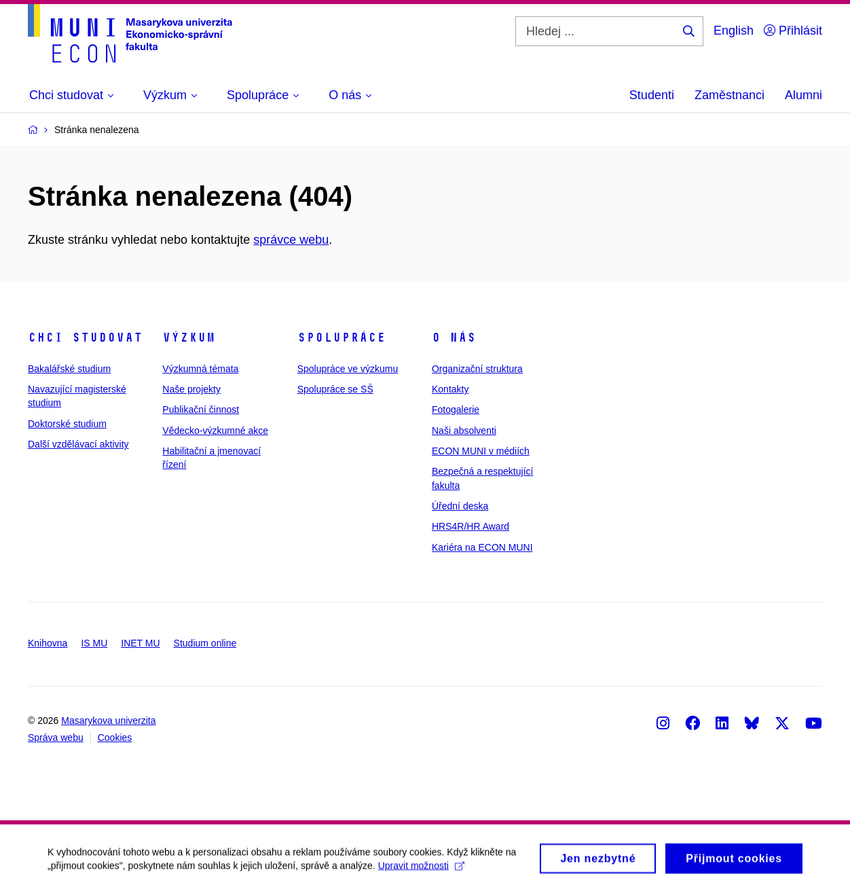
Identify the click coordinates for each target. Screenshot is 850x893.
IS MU (94, 643)
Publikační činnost (200, 409)
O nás (454, 337)
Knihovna (47, 643)
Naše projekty (191, 389)
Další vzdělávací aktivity (78, 444)
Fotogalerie (455, 409)
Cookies (115, 737)
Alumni (803, 95)
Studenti (651, 95)
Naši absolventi (464, 430)
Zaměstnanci (729, 95)
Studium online (205, 643)
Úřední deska (460, 505)
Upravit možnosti (421, 871)
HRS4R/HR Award (470, 526)
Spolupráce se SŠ (335, 389)
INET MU (140, 643)
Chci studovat (85, 337)
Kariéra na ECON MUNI (482, 547)
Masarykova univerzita (108, 720)
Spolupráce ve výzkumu (348, 368)
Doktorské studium (67, 423)
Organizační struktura (477, 368)
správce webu (291, 240)
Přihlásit (793, 30)
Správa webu (56, 737)
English (734, 30)
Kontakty (450, 389)
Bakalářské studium (69, 368)
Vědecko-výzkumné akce (215, 430)
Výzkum (188, 337)
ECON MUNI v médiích (481, 450)
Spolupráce (341, 337)
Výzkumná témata (200, 368)
